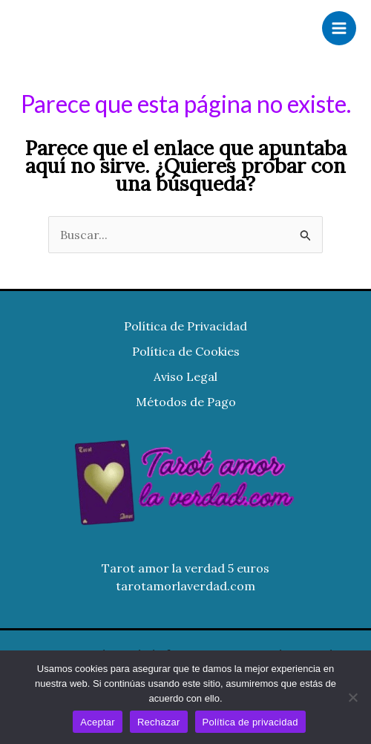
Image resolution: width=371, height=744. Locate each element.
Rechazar (158, 722)
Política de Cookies (186, 351)
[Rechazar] (352, 697)
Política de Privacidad (185, 326)
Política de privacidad (250, 722)
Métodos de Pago (186, 401)
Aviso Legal (185, 376)
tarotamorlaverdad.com (185, 585)
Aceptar (97, 722)
